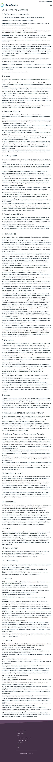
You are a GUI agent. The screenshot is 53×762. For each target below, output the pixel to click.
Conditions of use (21, 731)
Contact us (20, 742)
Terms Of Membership (22, 740)
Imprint (19, 735)
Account (19, 745)
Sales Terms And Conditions (24, 738)
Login (18, 747)
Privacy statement (21, 733)
